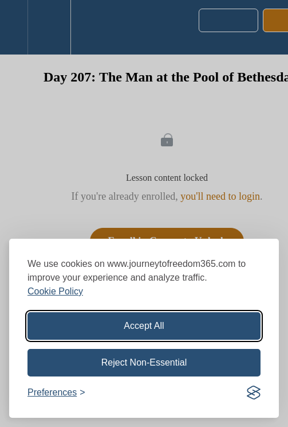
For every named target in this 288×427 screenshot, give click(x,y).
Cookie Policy (55, 291)
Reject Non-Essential (144, 362)
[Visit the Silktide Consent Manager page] (254, 392)
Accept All (144, 326)
